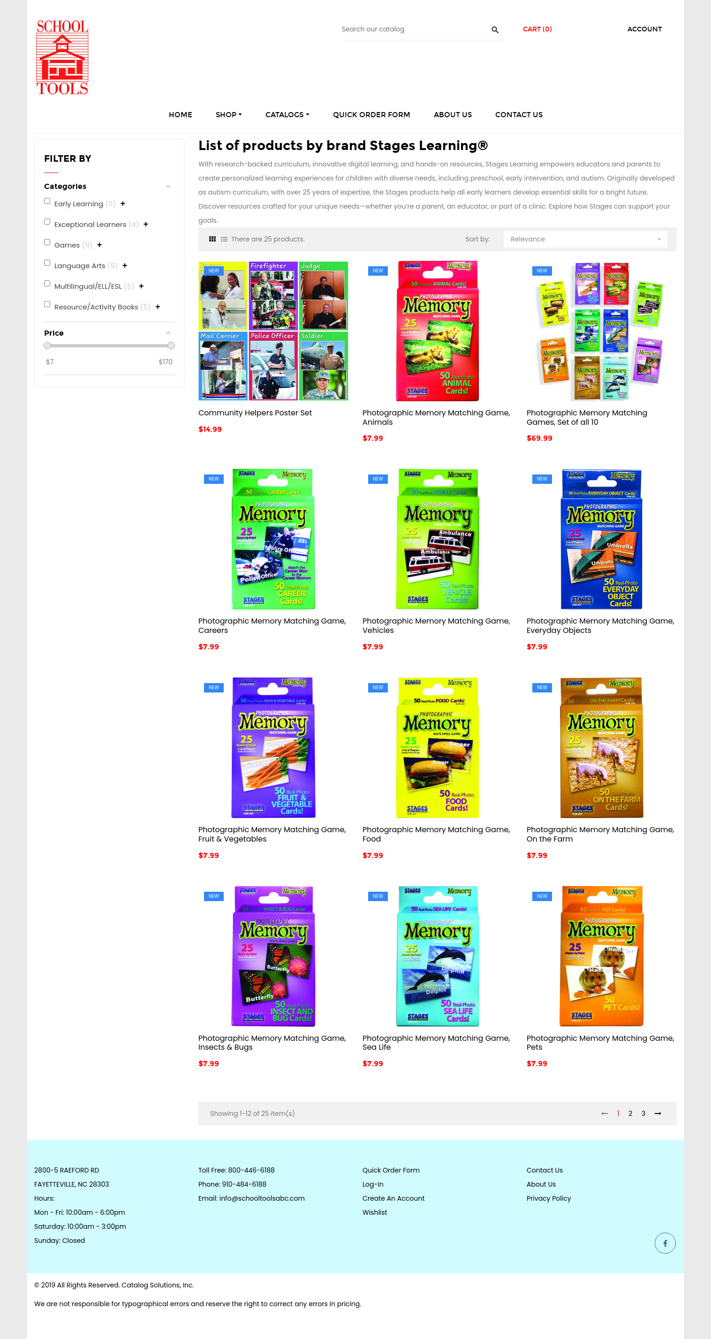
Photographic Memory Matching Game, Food (436, 834)
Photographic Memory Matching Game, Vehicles (436, 626)
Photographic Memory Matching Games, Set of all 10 (587, 417)
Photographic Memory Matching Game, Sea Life (436, 1043)
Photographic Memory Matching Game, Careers (272, 626)
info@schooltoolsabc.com (262, 1198)
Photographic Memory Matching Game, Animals (436, 417)
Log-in (373, 1184)
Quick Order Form (391, 1170)
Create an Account (393, 1198)
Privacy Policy (549, 1198)
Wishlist (375, 1212)
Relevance (587, 237)
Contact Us (545, 1170)
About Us (541, 1184)
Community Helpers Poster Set (255, 412)
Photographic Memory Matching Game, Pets (600, 1043)
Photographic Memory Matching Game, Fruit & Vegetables (272, 834)
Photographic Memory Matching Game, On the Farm (600, 834)
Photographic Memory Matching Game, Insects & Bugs (272, 1043)
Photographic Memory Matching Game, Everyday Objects (600, 626)
